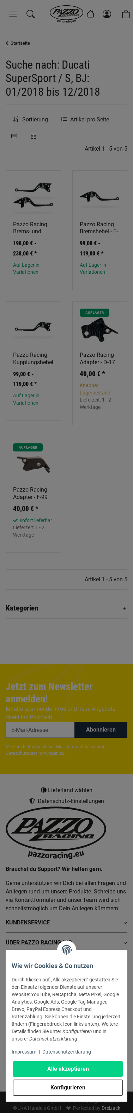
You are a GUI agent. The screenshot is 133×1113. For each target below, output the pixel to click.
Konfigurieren (67, 1087)
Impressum (24, 1052)
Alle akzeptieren (68, 1068)
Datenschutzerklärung (66, 1052)
